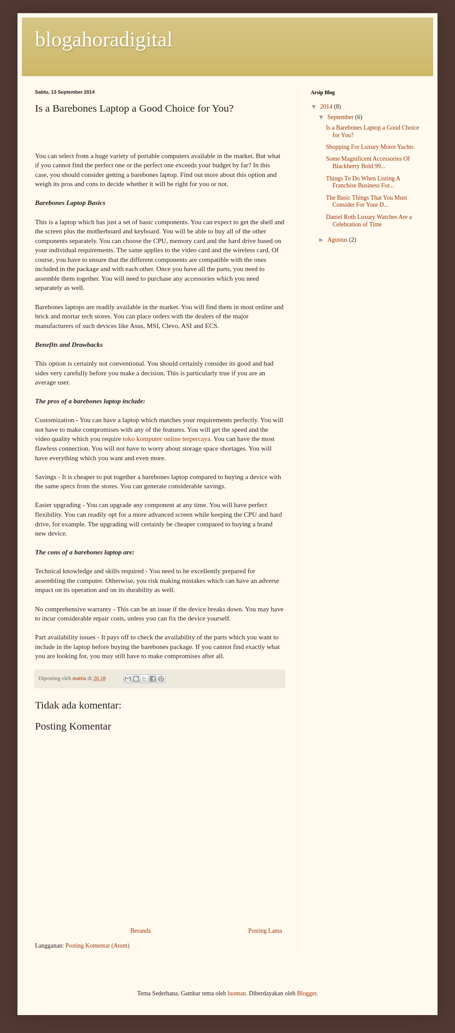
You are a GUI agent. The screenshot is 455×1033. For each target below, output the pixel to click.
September (341, 117)
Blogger (306, 993)
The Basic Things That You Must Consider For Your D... (366, 201)
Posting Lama (265, 930)
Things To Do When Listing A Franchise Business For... (363, 182)
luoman (237, 993)
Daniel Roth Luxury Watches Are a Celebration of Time (369, 221)
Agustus (338, 239)
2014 (327, 106)
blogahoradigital (104, 39)
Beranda (140, 930)
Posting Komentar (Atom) (98, 945)
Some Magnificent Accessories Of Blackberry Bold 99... (368, 162)
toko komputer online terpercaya (166, 438)
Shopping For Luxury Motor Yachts (369, 147)
